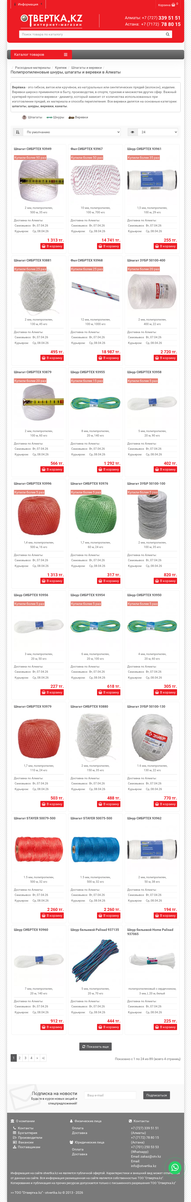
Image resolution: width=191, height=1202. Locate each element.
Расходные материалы (33, 67)
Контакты (23, 1128)
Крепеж (61, 67)
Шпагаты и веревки (86, 67)
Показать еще (95, 1046)
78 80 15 (160, 24)
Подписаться (156, 1095)
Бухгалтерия (25, 1133)
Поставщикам (26, 1147)
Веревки (78, 117)
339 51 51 (161, 18)
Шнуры (55, 117)
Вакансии (23, 1142)
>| (43, 1058)
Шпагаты (31, 117)
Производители (27, 1137)
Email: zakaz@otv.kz (146, 1156)
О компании (23, 1121)
